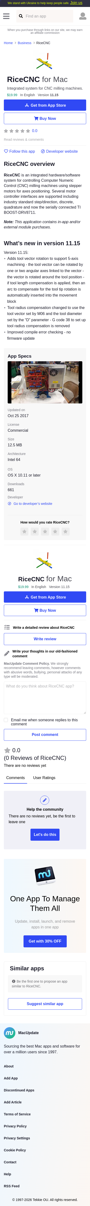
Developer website (59, 151)
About (8, 1066)
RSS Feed (11, 1186)
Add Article (13, 1102)
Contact (10, 1162)
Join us (76, 2)
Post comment (45, 734)
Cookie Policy (15, 1150)
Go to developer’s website (30, 503)
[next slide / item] (79, 382)
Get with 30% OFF (45, 941)
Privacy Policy (15, 1126)
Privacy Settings (17, 1138)
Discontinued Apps (19, 1090)
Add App (11, 1078)
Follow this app (19, 151)
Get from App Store (45, 105)
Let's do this (45, 834)
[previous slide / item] (11, 382)
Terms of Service (17, 1114)
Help (7, 1174)
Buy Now (45, 118)
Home (8, 43)
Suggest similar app (45, 1003)
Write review (45, 638)
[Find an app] (20, 16)
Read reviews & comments (24, 140)
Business (24, 43)
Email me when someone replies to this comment (44, 722)
